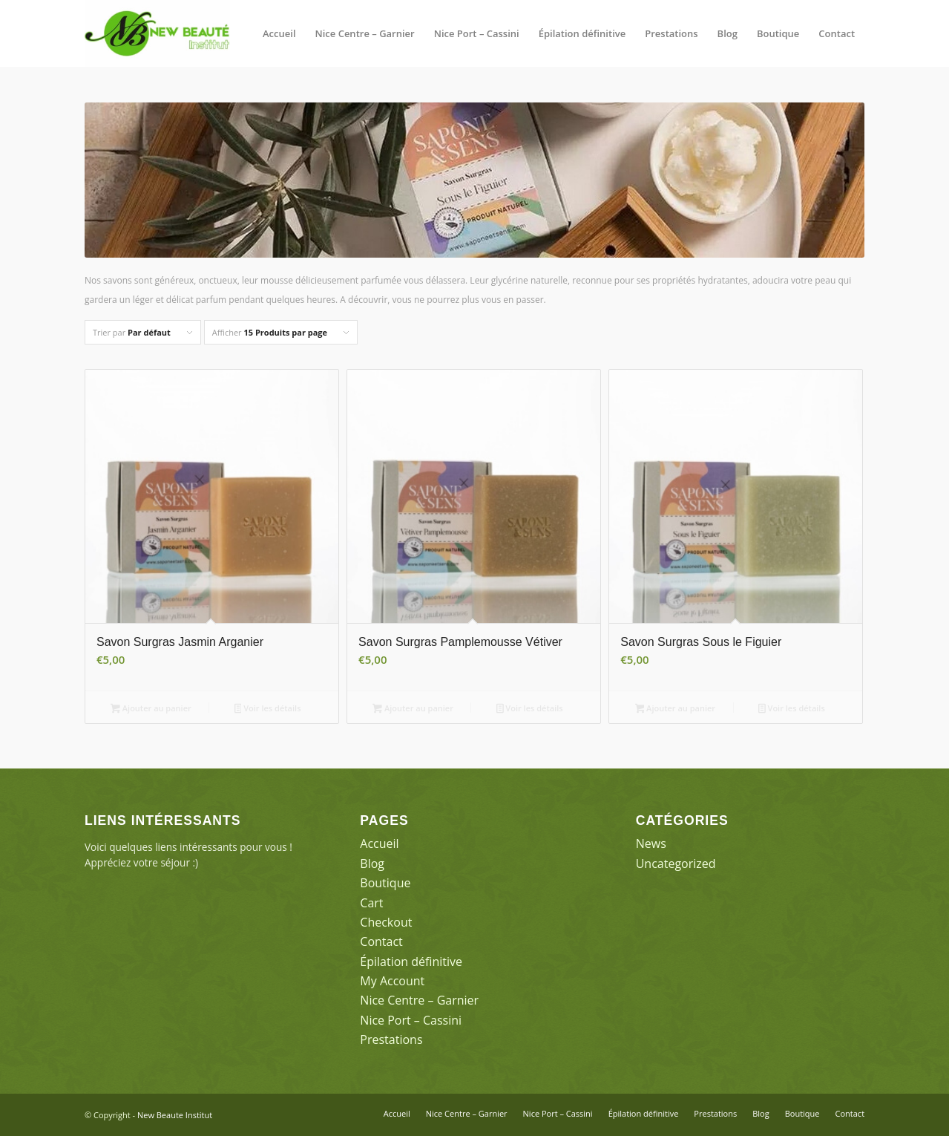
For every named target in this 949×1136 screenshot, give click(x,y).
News (651, 843)
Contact (381, 941)
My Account (392, 981)
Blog (372, 863)
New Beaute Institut (174, 1114)
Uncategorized (676, 863)
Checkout (386, 922)
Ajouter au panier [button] (151, 709)
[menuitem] (279, 33)
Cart (371, 903)
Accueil (379, 843)
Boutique (385, 883)
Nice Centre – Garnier (419, 1000)
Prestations (391, 1039)
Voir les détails (267, 709)
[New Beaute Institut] (157, 33)
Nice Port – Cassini (411, 1020)
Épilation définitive (411, 961)
